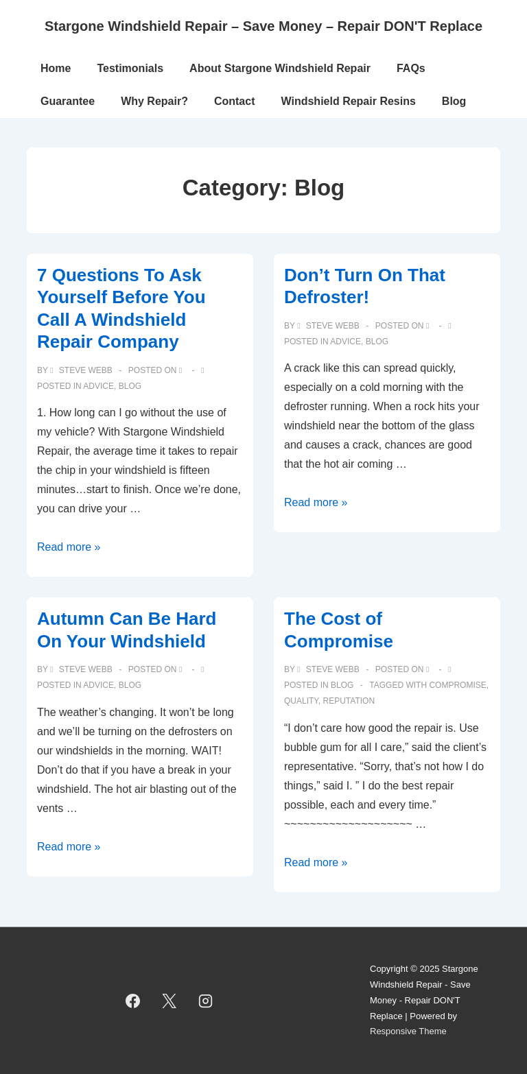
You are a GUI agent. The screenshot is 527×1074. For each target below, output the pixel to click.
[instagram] (205, 1000)
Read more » (69, 547)
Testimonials (130, 68)
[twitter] (169, 1000)
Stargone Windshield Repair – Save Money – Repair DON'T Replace (263, 26)
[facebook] (133, 1000)
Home (55, 68)
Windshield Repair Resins (348, 101)
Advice (98, 386)
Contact (234, 101)
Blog (454, 101)
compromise (457, 685)
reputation (349, 701)
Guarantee (67, 101)
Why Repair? (154, 101)
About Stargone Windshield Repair (280, 68)
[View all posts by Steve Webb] (82, 370)
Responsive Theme (408, 1031)
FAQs (411, 68)
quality (301, 701)
